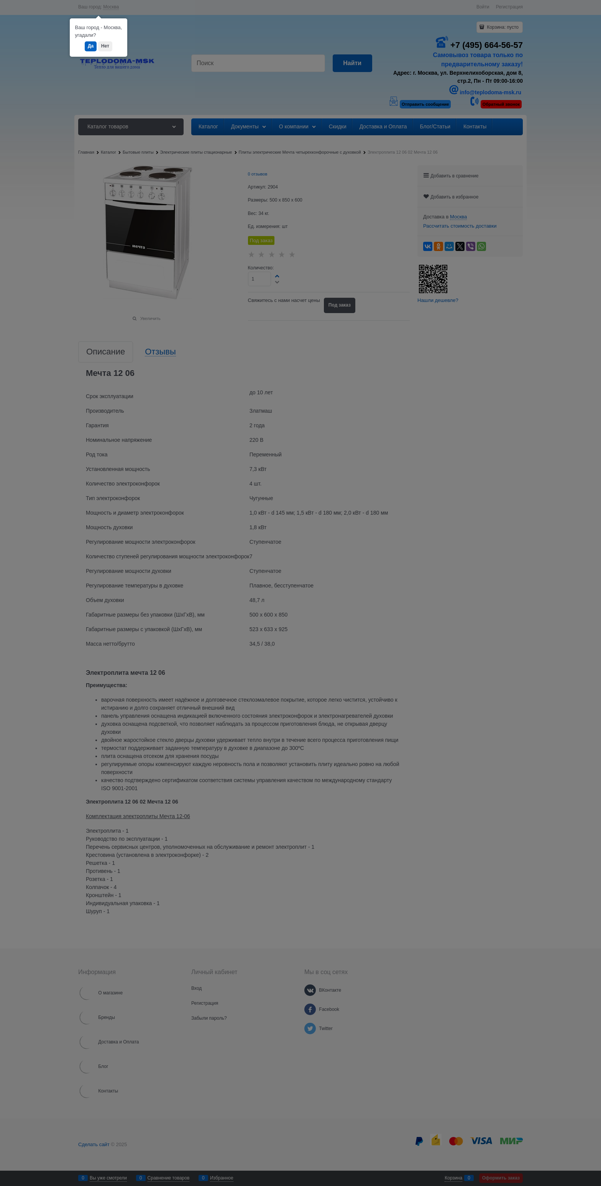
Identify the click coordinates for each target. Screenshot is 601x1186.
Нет (105, 46)
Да (91, 46)
